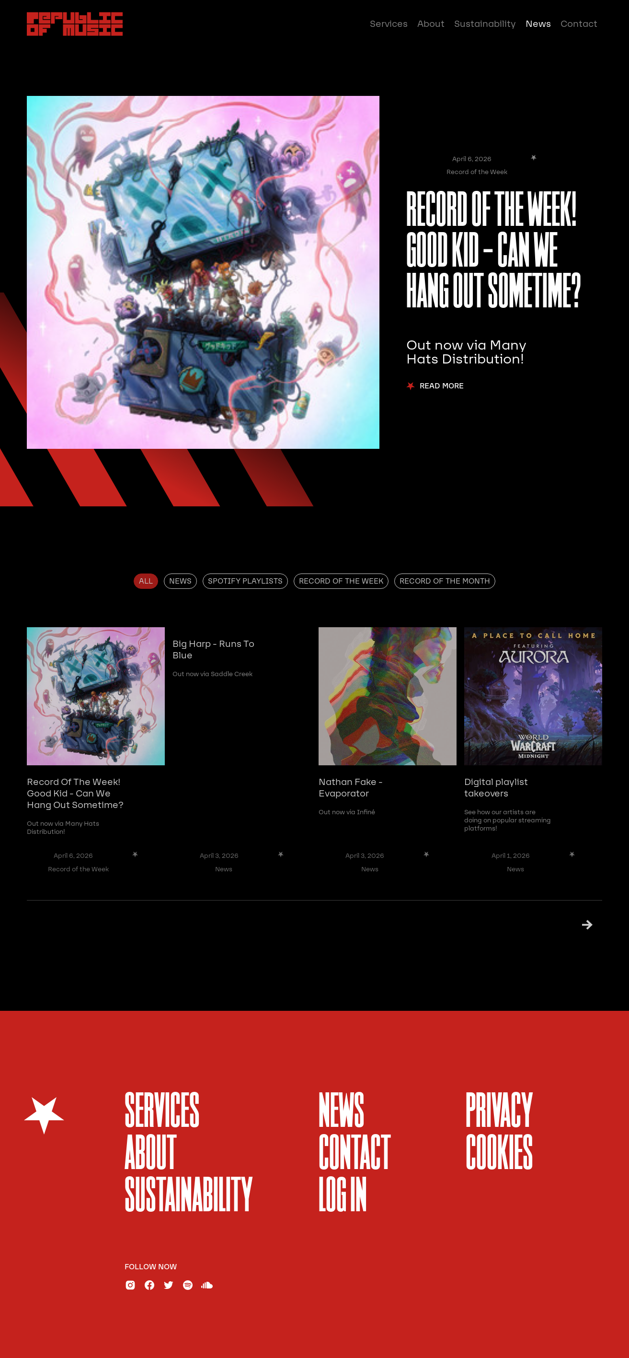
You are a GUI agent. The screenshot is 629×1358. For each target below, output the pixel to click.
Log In (343, 1197)
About (431, 24)
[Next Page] (575, 925)
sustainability (189, 1197)
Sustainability (485, 24)
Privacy (499, 1113)
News (538, 24)
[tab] (146, 581)
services (162, 1113)
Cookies (499, 1155)
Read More (442, 386)
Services (389, 24)
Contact (578, 24)
